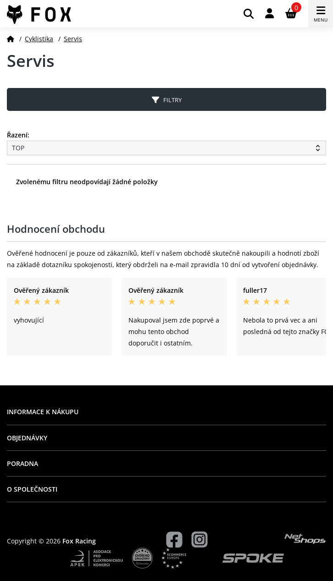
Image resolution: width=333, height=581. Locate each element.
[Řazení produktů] (166, 148)
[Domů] (10, 38)
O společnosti (32, 489)
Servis (73, 38)
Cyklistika (39, 38)
